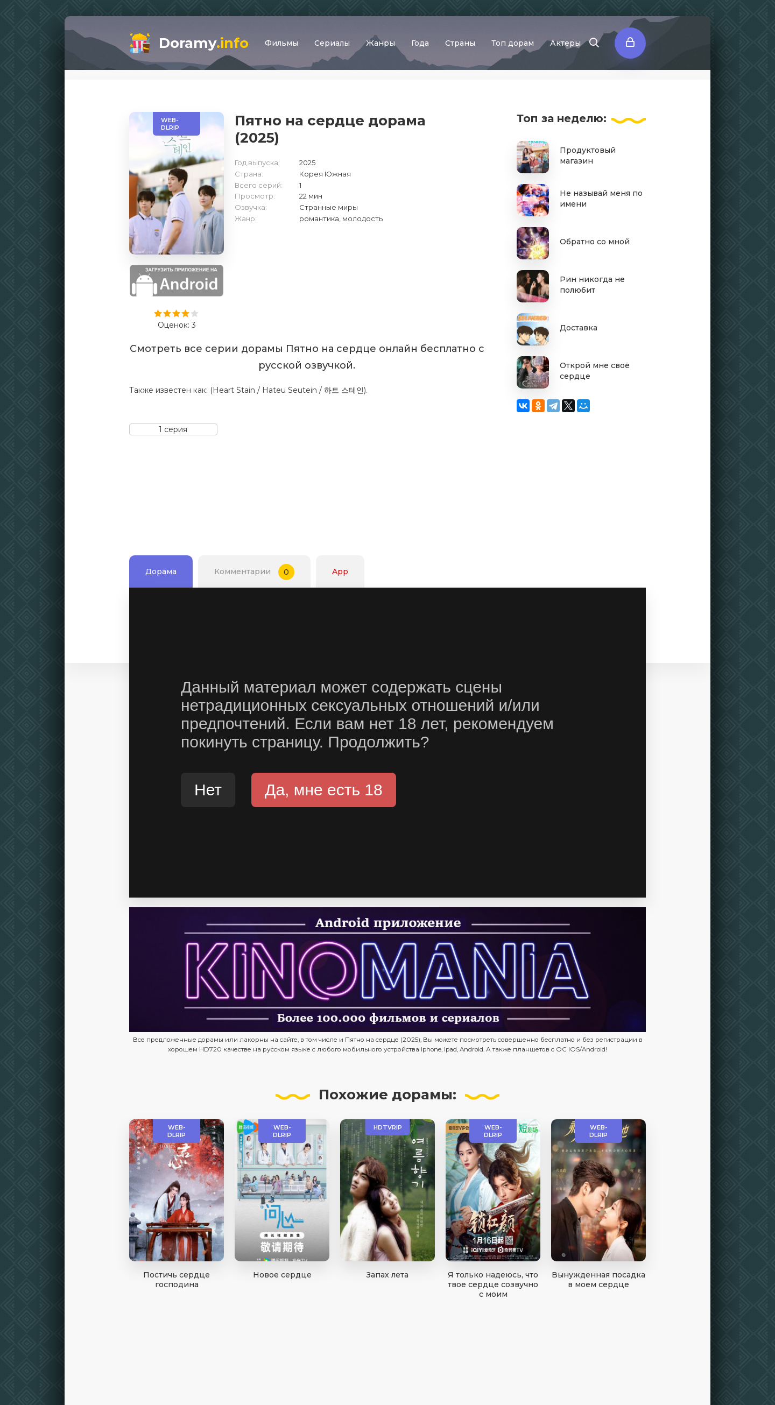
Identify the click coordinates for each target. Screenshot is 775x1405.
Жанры (380, 43)
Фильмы (281, 43)
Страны (460, 43)
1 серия (173, 429)
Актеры (565, 43)
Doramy (204, 43)
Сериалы (332, 43)
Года (420, 43)
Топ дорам (512, 43)
